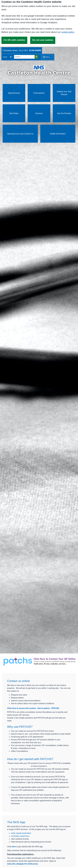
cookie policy (67, 32)
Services (39, 113)
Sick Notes (14, 113)
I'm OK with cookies (14, 40)
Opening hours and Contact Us (20, 134)
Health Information (58, 134)
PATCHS (55, 708)
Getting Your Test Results (64, 93)
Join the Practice (64, 113)
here (14, 846)
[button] (10, 57)
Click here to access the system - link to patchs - (29, 708)
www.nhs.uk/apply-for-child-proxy (22, 864)
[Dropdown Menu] (47, 57)
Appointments (14, 93)
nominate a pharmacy (20, 836)
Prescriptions (38, 93)
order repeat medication (21, 833)
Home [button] (5, 57)
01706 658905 (35, 50)
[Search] (24, 57)
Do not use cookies (42, 40)
